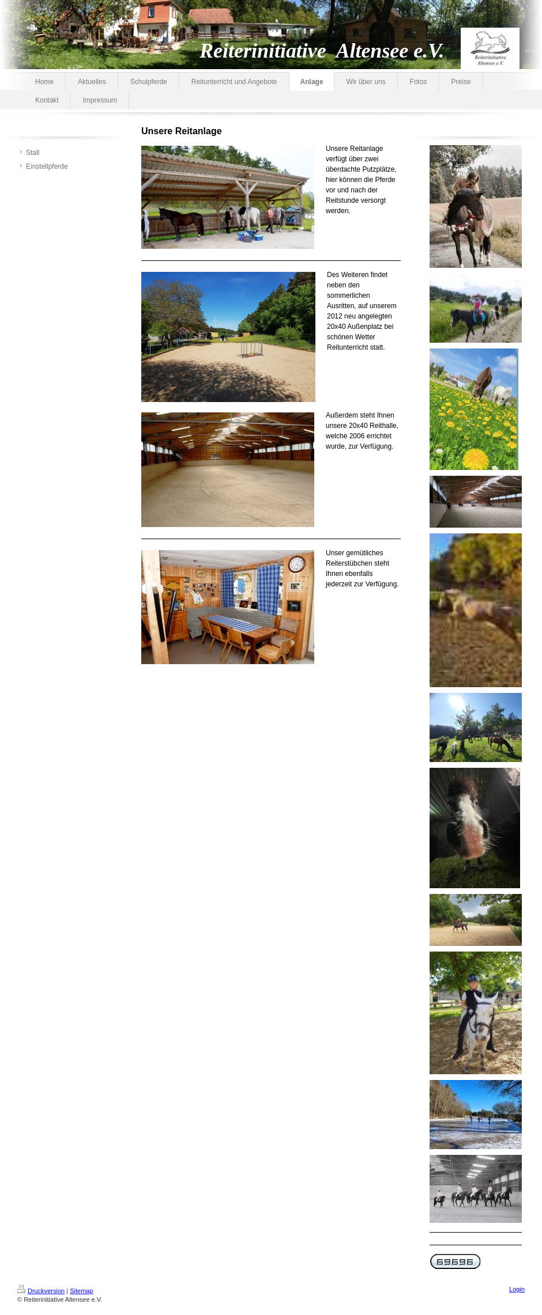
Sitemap (81, 1290)
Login (517, 1289)
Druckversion (41, 1290)
